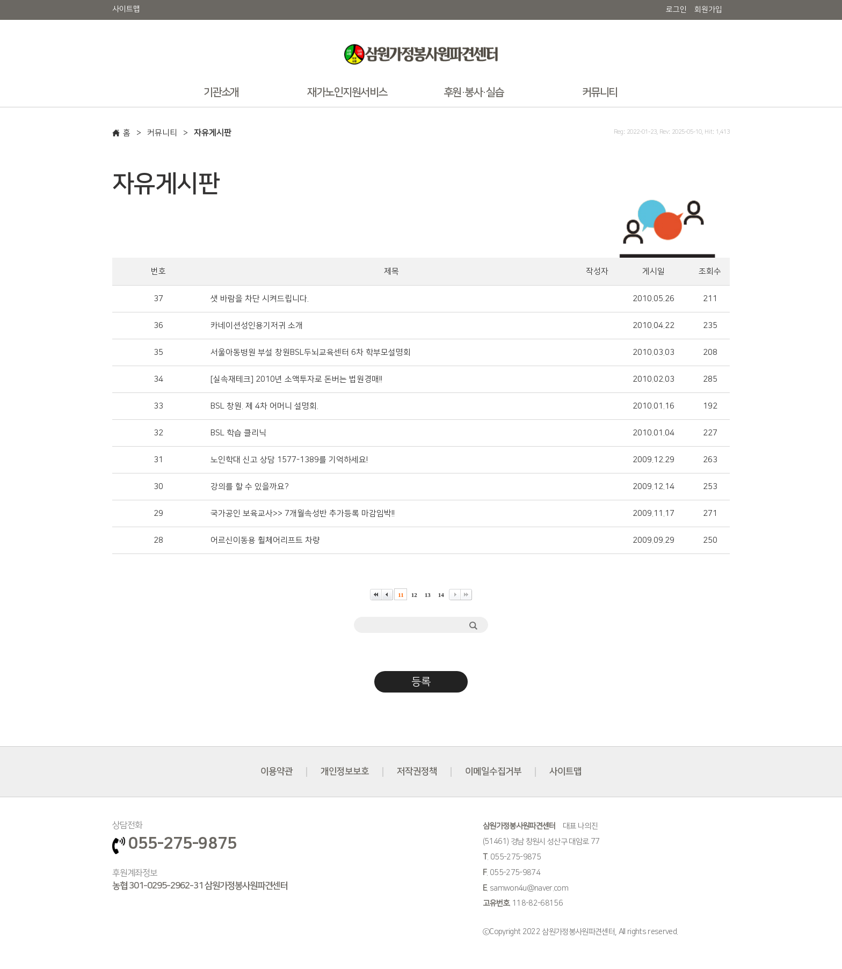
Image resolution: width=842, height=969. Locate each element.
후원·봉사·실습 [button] (474, 92)
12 (414, 595)
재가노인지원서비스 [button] (347, 92)
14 (441, 595)
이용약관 (276, 771)
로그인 (676, 9)
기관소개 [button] (221, 92)
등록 (421, 682)
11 (400, 595)
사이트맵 (126, 9)
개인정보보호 (345, 771)
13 (428, 595)
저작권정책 (417, 771)
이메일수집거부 (493, 771)
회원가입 (708, 9)
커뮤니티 (162, 132)
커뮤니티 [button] (600, 92)
